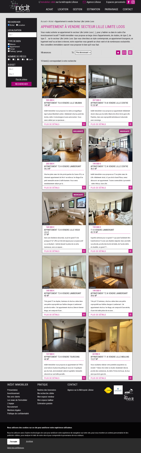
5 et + (29, 59)
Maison (11, 44)
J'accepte (13, 442)
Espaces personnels (115, 2)
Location (20, 25)
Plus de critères (21, 79)
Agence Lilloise (94, 2)
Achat (11, 25)
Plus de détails (51, 129)
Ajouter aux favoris (84, 129)
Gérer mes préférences (15, 448)
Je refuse (29, 441)
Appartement (14, 46)
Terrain (11, 49)
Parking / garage (15, 51)
